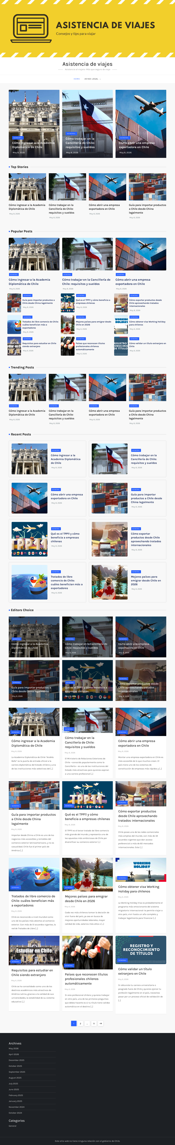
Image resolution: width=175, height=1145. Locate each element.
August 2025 (15, 1077)
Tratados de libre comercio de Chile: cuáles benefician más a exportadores (40, 324)
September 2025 (17, 1072)
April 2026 (14, 1054)
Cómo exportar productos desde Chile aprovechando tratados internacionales (145, 303)
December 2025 (16, 1060)
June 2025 (14, 1089)
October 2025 (15, 1066)
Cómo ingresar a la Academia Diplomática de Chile (66, 459)
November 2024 (16, 1107)
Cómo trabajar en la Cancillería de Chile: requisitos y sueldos (80, 143)
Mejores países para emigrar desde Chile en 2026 (146, 580)
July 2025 (13, 1083)
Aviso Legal (93, 79)
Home (77, 79)
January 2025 (15, 1101)
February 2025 (16, 1095)
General (18, 138)
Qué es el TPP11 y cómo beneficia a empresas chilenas (65, 537)
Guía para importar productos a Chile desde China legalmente (147, 208)
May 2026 (13, 1048)
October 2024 (15, 1113)
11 (95, 1023)
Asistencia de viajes (87, 64)
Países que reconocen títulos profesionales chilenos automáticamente (90, 346)
